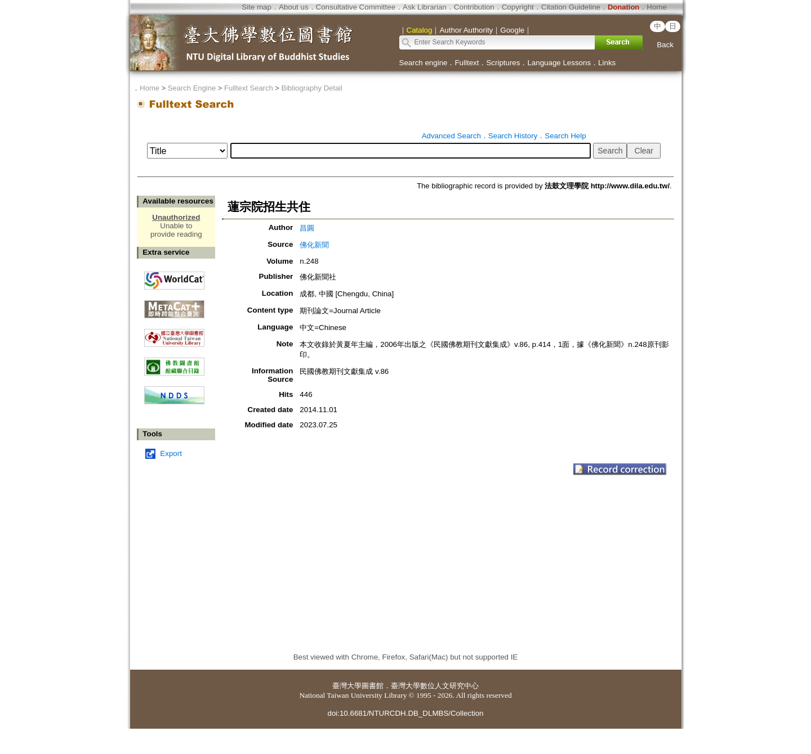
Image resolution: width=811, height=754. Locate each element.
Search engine (423, 62)
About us (294, 7)
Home (657, 7)
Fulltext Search (248, 88)
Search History (512, 136)
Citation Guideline (570, 7)
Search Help (565, 136)
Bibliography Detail (312, 88)
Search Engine (192, 88)
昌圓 (307, 228)
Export (171, 453)
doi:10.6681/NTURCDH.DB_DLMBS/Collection (405, 713)
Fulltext (466, 62)
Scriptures (503, 62)
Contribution (474, 7)
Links (607, 62)
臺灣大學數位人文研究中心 (435, 685)
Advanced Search (451, 136)
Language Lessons (559, 62)
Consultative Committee (355, 7)
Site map (256, 7)
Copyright (518, 7)
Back (665, 44)
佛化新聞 (314, 245)
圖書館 (373, 685)
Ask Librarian (425, 7)
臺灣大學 (347, 685)
